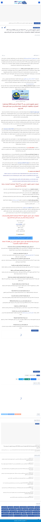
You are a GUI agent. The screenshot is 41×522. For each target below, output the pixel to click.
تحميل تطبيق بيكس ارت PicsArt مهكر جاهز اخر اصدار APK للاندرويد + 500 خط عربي (20, 478)
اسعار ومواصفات (31, 507)
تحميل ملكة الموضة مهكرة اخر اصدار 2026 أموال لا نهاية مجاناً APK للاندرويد (21, 497)
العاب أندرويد (16, 507)
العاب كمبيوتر (4, 507)
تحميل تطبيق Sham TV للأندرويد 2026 (31, 58)
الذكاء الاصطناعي (23, 507)
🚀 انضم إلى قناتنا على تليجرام (20, 520)
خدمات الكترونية (5, 513)
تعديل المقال (36, 371)
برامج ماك (31, 509)
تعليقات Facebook (11, 414)
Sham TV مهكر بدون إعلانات (30, 255)
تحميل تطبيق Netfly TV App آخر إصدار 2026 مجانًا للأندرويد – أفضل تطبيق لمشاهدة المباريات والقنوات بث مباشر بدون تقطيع (17, 460)
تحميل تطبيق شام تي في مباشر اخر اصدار (20, 238)
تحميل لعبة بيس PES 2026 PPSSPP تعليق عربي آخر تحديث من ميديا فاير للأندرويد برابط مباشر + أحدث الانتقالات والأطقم (18, 484)
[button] (33, 379)
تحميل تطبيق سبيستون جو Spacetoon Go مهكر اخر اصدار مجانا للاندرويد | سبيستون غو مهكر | (21, 173)
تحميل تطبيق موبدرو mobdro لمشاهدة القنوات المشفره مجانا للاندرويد (25, 181)
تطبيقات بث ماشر (14, 511)
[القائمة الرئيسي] (39, 2)
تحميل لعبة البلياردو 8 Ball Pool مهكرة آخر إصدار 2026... (23, 23)
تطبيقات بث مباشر (36, 27)
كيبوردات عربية (36, 515)
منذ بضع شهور (30, 462)
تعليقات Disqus (4, 414)
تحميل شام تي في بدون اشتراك (28, 312)
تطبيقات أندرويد (5, 509)
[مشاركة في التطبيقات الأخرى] (16, 379)
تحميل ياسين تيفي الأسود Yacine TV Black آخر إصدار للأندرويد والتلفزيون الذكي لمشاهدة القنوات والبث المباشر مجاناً (17, 469)
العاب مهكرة (37, 509)
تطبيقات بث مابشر (22, 511)
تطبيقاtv (24, 513)
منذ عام (31, 491)
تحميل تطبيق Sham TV (34, 112)
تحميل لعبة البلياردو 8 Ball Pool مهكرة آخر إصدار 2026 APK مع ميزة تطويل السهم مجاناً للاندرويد (22, 447)
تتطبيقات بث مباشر (12, 509)
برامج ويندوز (26, 509)
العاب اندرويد (10, 507)
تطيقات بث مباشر (18, 513)
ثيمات (11, 513)
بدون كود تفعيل (27, 207)
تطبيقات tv (26, 375)
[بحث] (2, 2)
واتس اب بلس (10, 515)
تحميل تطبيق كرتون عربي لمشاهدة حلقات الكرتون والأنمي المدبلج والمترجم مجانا (23, 179)
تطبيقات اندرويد (19, 224)
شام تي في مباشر (16, 200)
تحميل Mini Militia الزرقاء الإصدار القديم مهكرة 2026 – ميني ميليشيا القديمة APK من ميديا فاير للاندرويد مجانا (17, 488)
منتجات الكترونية (23, 515)
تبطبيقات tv (20, 509)
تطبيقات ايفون (29, 511)
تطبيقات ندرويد (36, 513)
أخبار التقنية (37, 507)
